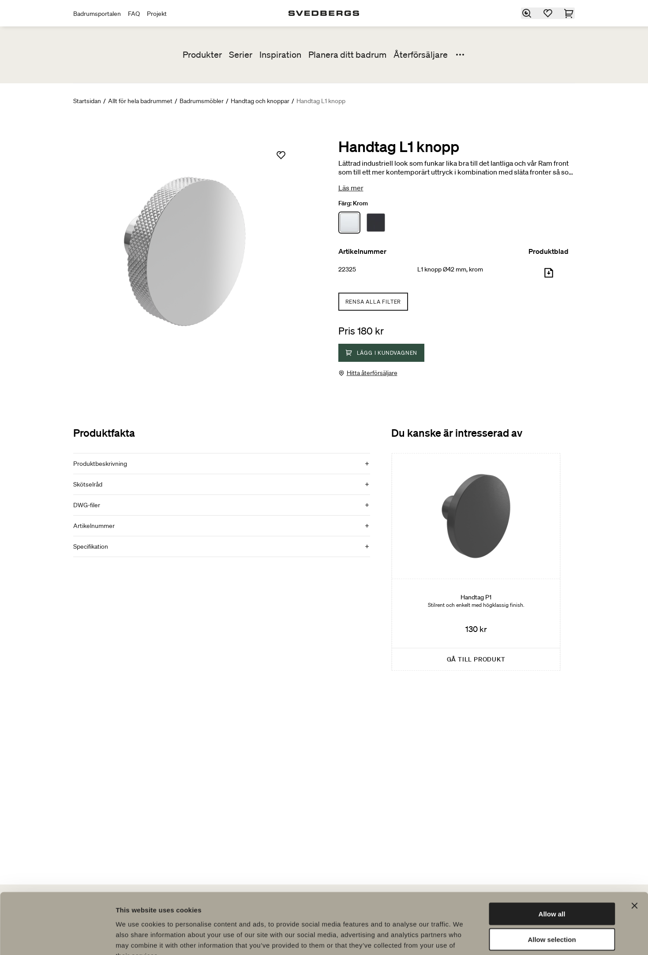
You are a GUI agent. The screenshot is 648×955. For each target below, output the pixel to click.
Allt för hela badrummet (140, 101)
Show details (462, 937)
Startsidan (87, 101)
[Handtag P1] (476, 561)
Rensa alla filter (373, 301)
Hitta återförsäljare (372, 373)
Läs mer (350, 187)
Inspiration (280, 54)
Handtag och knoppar (260, 101)
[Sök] (527, 13)
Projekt (157, 14)
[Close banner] (634, 852)
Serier (240, 54)
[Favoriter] (548, 13)
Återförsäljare (420, 54)
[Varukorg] (569, 13)
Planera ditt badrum (347, 54)
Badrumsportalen (97, 14)
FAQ (134, 14)
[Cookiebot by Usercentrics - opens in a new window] (57, 937)
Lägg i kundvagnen (381, 353)
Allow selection (552, 886)
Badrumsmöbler (202, 101)
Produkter (202, 54)
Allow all (552, 860)
